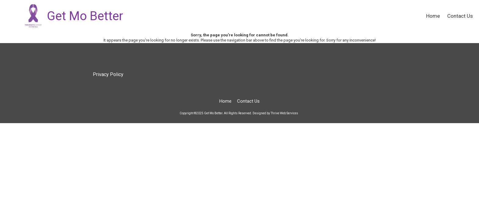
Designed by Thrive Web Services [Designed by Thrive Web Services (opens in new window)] (275, 113)
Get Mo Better (85, 16)
